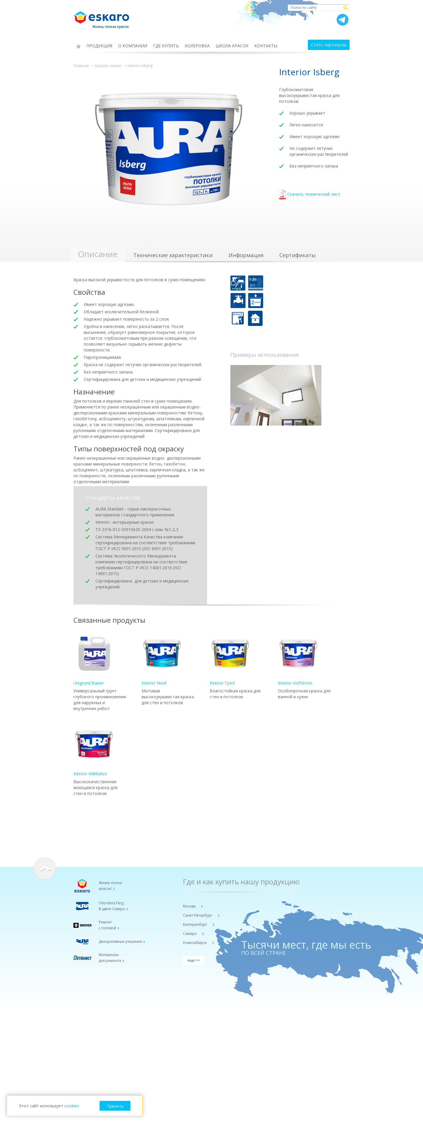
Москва (190, 906)
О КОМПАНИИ (132, 45)
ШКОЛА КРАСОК (232, 45)
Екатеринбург (195, 924)
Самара (190, 933)
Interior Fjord (230, 659)
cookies (71, 1106)
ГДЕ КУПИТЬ (166, 45)
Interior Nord (162, 659)
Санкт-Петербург (198, 915)
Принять (115, 1106)
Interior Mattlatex (94, 750)
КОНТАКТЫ (265, 45)
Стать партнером (328, 45)
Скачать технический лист (309, 195)
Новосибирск (195, 942)
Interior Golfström (298, 659)
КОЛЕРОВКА (197, 45)
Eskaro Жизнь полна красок (104, 17)
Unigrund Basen (94, 659)
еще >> (193, 960)
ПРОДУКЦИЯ (99, 45)
